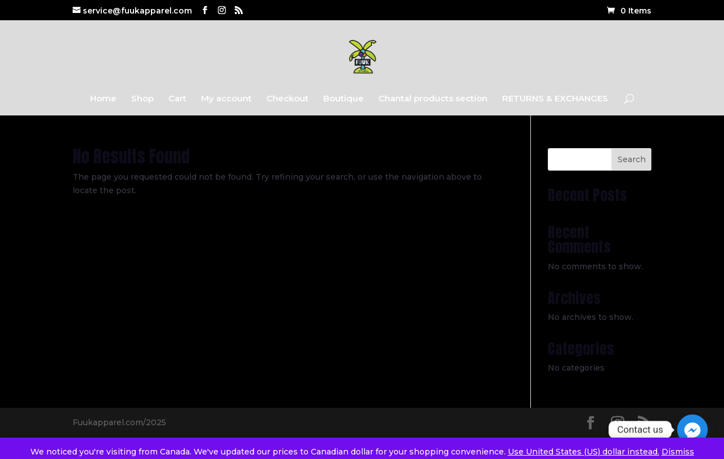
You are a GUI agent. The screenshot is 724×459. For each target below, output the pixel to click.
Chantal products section (433, 99)
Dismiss (678, 452)
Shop (142, 99)
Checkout (287, 99)
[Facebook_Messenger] (692, 430)
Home (103, 99)
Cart (177, 99)
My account (226, 99)
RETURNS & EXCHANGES (555, 99)
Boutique (343, 99)
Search (632, 159)
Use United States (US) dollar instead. (583, 452)
